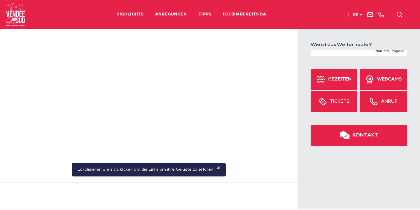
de (355, 15)
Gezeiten (339, 79)
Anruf (389, 101)
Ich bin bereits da (244, 15)
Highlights (130, 15)
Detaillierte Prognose (388, 51)
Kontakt (365, 135)
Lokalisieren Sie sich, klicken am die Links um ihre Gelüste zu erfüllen (149, 170)
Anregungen (171, 15)
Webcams (389, 79)
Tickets (340, 101)
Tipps (204, 15)
